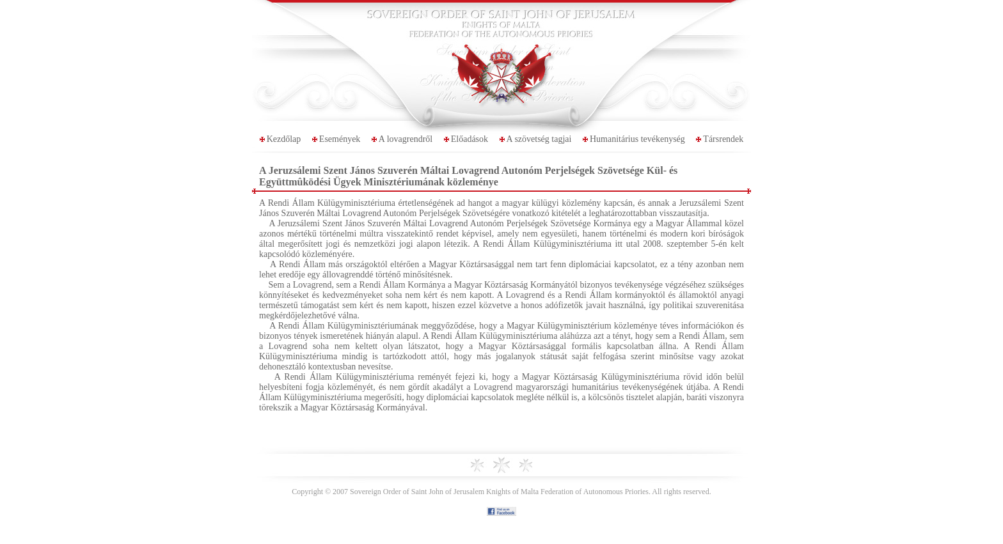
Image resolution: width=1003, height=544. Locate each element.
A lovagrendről (405, 139)
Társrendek (723, 139)
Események (340, 139)
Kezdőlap (284, 139)
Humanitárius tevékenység (637, 139)
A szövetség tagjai (539, 139)
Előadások (469, 139)
